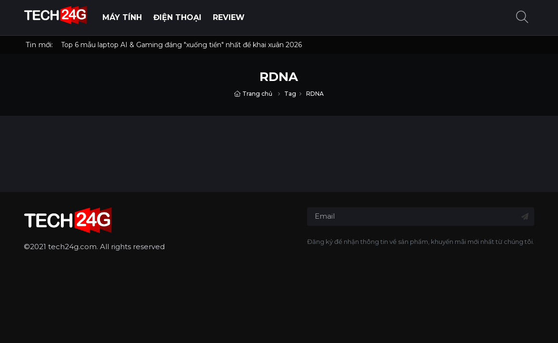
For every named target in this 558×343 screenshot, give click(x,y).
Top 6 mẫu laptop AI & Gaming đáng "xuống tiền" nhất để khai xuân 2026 (181, 44)
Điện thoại (177, 17)
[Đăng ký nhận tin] (525, 216)
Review (229, 17)
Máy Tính (122, 17)
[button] (522, 18)
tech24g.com (72, 246)
